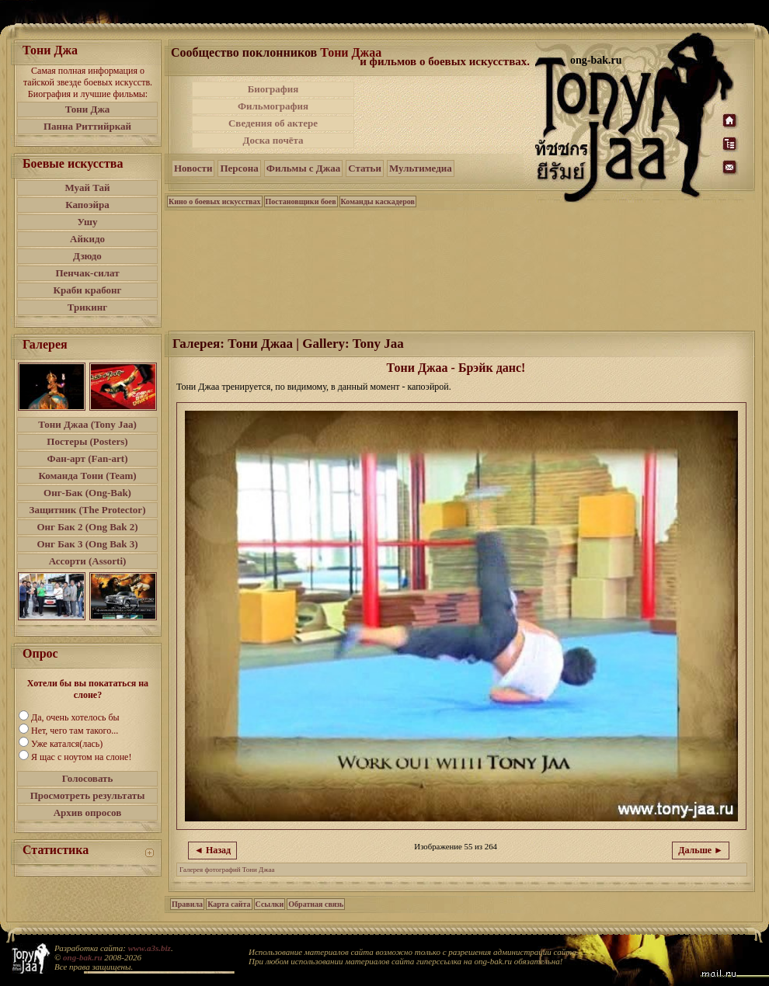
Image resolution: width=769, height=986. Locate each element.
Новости (193, 168)
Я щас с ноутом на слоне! (81, 757)
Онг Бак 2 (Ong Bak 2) (87, 527)
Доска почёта (272, 140)
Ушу (88, 221)
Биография (273, 89)
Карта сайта (228, 904)
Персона (239, 168)
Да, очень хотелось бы (75, 717)
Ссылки (270, 904)
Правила (187, 904)
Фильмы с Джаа (303, 168)
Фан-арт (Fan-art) (87, 458)
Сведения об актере (273, 123)
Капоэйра (87, 204)
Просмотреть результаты (87, 795)
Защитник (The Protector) (88, 510)
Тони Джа (87, 109)
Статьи (364, 168)
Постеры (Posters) (87, 441)
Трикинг (87, 307)
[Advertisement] (446, 115)
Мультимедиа (420, 168)
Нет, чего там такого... (74, 730)
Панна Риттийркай (87, 126)
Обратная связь (315, 904)
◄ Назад (212, 850)
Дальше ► (700, 850)
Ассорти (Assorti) (88, 561)
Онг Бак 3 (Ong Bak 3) (87, 544)
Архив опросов (88, 812)
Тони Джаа (350, 52)
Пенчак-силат (87, 273)
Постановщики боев (301, 201)
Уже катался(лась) (67, 743)
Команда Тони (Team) (87, 475)
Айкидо (87, 239)
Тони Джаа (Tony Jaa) (87, 424)
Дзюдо (87, 256)
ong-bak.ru (82, 957)
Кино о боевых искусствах (215, 201)
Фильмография (273, 106)
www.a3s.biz (149, 948)
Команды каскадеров (378, 201)
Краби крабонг (88, 290)
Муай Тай (87, 187)
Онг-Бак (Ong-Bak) (87, 492)
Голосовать (87, 778)
